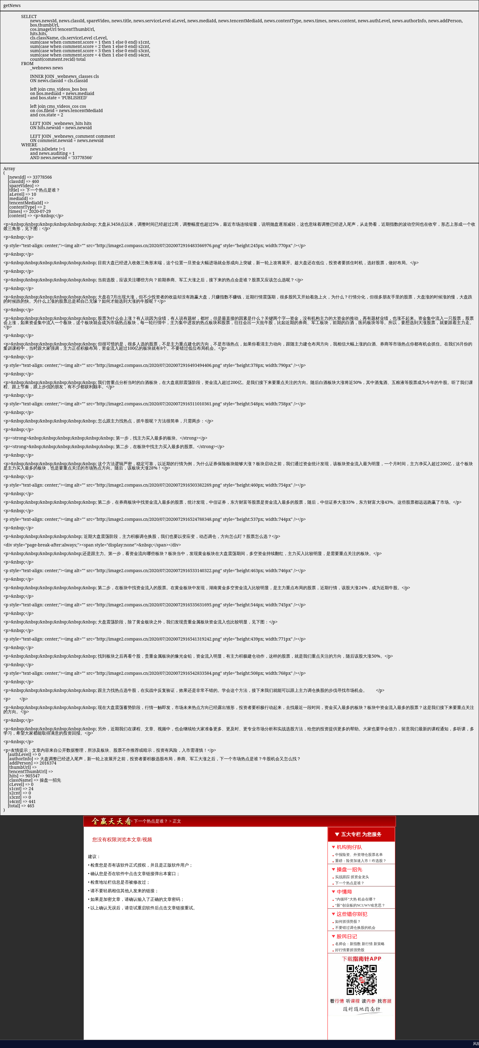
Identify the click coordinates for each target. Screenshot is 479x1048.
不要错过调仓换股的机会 (355, 928)
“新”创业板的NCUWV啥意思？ (360, 905)
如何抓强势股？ (348, 921)
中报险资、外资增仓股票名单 (359, 855)
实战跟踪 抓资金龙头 (352, 877)
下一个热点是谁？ (349, 883)
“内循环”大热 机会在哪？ (355, 899)
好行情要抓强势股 (349, 950)
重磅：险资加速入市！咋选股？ (360, 861)
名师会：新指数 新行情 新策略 (360, 944)
